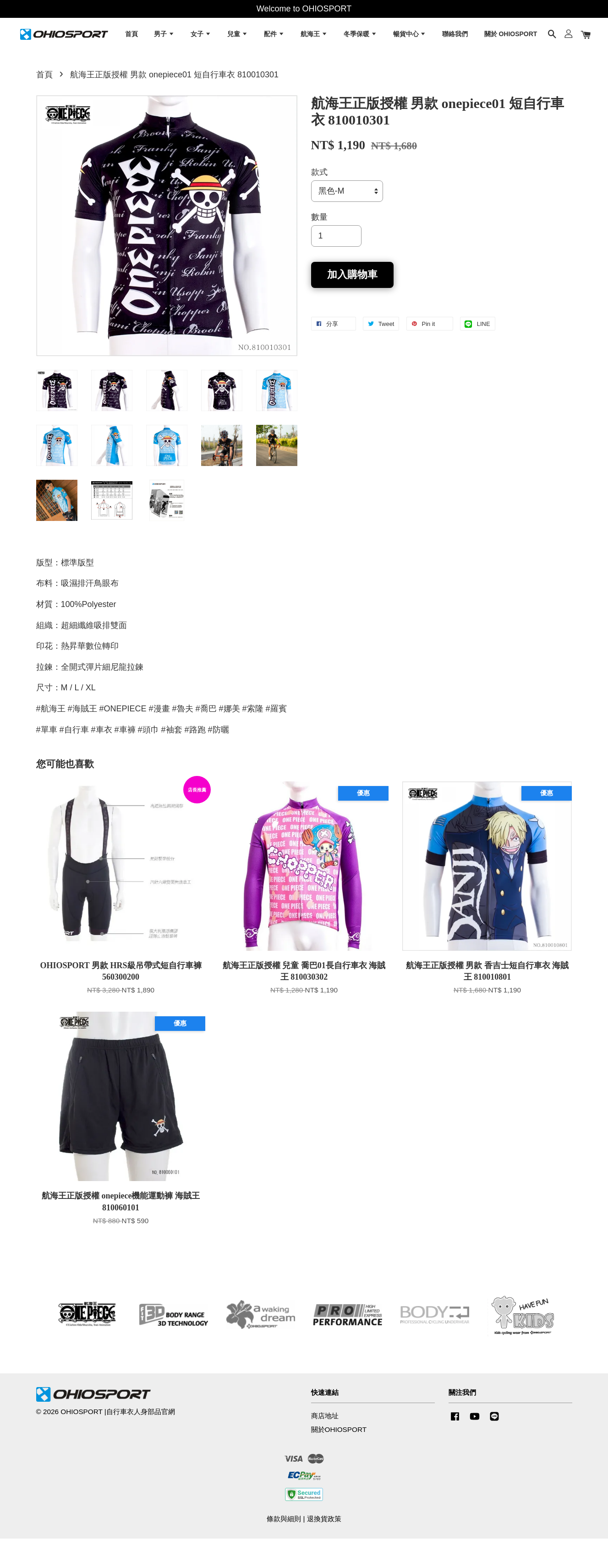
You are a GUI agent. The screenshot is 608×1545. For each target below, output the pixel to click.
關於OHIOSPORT (339, 1436)
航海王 (314, 36)
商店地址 (325, 1422)
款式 (319, 179)
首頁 (131, 36)
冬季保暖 (360, 36)
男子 (164, 36)
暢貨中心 (410, 36)
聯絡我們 (455, 36)
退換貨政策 (324, 1525)
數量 (319, 223)
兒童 (237, 36)
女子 (201, 36)
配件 (274, 36)
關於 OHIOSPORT (510, 36)
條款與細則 (284, 1525)
